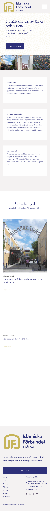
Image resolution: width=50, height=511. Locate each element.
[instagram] (33, 494)
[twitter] (30, 494)
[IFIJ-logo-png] (17, 2)
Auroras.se (21, 504)
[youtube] (37, 494)
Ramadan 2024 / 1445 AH (16, 339)
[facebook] (26, 494)
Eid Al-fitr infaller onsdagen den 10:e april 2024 (22, 281)
